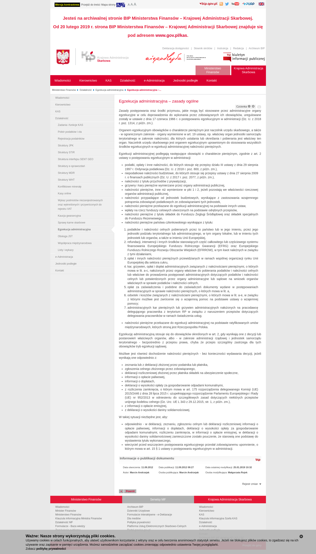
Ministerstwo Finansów (64, 90)
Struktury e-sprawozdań (71, 166)
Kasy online (64, 193)
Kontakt (59, 270)
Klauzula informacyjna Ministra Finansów (78, 518)
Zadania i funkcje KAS (70, 125)
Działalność (86, 90)
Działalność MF (64, 522)
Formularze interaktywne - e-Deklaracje (149, 514)
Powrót (130, 491)
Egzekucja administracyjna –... (144, 90)
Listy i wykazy (66, 250)
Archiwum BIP (257, 48)
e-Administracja (64, 256)
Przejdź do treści (90, 4)
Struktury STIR (66, 152)
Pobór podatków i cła (70, 131)
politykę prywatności (51, 548)
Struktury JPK (66, 145)
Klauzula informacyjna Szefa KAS (218, 518)
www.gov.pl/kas (171, 35)
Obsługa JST (65, 236)
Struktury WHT (66, 179)
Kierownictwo (63, 104)
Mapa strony (108, 4)
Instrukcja (222, 48)
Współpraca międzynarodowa (75, 243)
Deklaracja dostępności (175, 48)
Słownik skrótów (203, 48)
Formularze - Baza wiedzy (70, 526)
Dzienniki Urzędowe (138, 510)
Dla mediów (134, 518)
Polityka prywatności (139, 522)
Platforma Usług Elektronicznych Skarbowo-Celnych (157, 526)
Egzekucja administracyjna (109, 90)
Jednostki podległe (66, 263)
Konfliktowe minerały (70, 186)
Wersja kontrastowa (67, 4)
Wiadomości (62, 97)
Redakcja (238, 48)
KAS (58, 111)
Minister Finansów (65, 510)
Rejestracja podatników (71, 138)
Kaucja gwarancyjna (69, 215)
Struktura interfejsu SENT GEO (75, 159)
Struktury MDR (66, 172)
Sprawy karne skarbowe (71, 222)
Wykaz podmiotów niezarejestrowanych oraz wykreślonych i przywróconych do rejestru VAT (80, 204)
